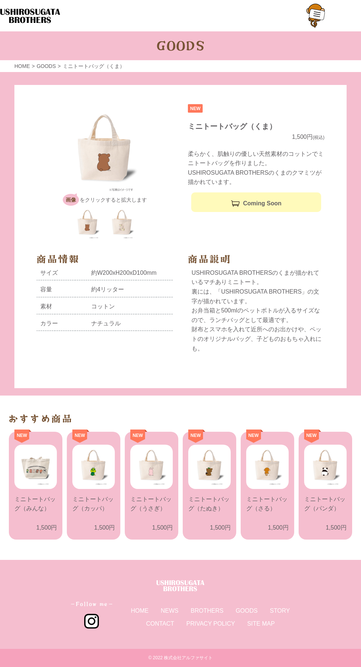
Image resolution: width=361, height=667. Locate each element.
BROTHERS (206, 611)
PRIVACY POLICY (210, 623)
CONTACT (160, 623)
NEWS (169, 611)
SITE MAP (261, 623)
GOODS (246, 611)
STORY (280, 611)
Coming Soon (262, 203)
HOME (139, 611)
